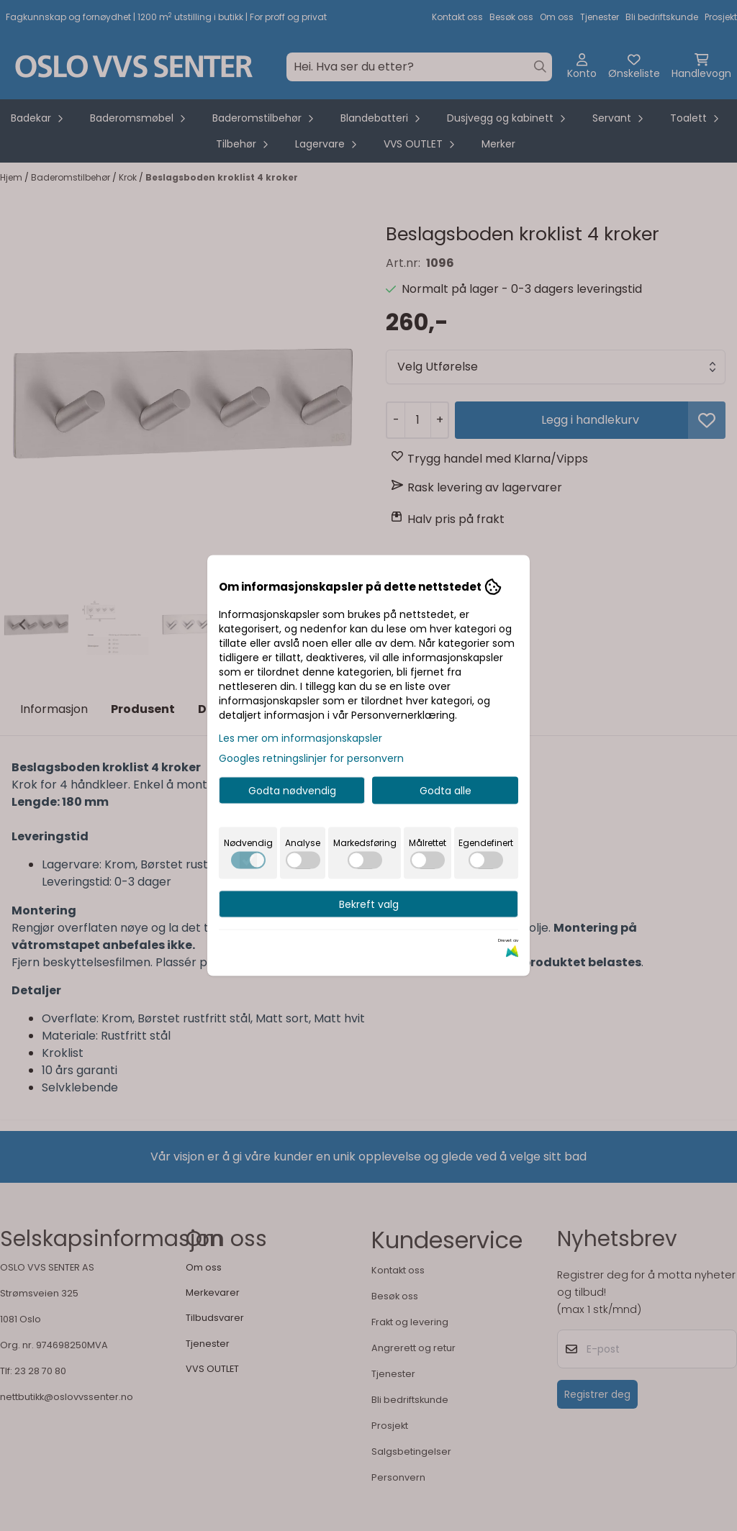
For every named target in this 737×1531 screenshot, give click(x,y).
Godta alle (445, 790)
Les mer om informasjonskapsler (300, 738)
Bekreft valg (369, 904)
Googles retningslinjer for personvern (311, 758)
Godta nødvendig (292, 790)
